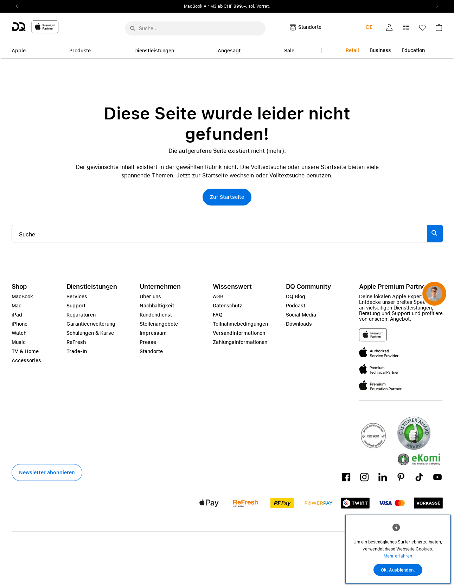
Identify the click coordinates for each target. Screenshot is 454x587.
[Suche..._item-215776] (219, 233)
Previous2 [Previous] (19, 6)
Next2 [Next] (435, 6)
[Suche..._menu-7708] (195, 28)
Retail (352, 50)
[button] (389, 27)
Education (413, 50)
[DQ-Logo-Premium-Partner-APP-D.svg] (35, 26)
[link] (439, 29)
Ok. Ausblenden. (398, 570)
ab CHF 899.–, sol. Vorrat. (244, 6)
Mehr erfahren (398, 556)
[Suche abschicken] (132, 28)
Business (380, 50)
